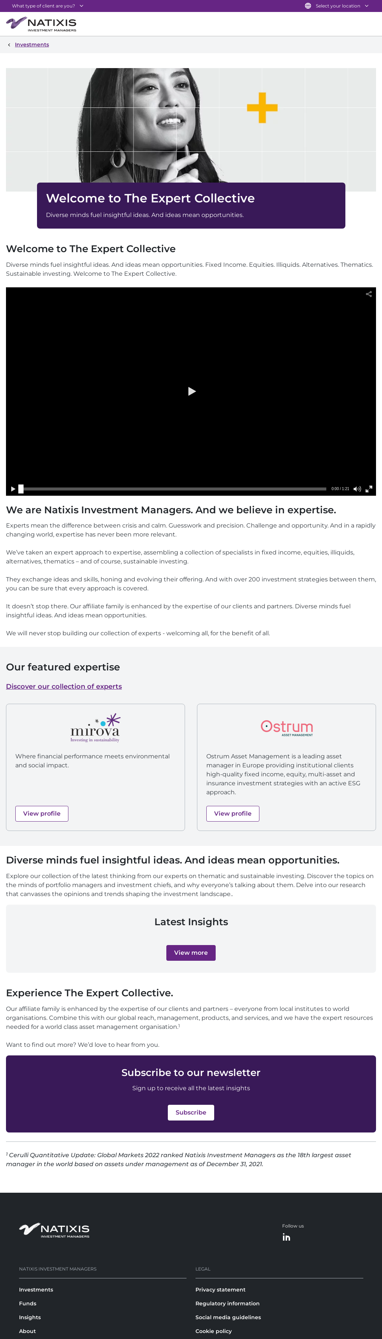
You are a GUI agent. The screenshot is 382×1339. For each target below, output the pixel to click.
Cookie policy (213, 1331)
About (27, 1331)
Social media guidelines (228, 1317)
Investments (36, 1289)
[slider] (21, 488)
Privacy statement (220, 1289)
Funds (27, 1303)
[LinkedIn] (286, 1237)
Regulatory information (227, 1303)
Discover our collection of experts (64, 686)
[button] (191, 391)
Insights (30, 1317)
